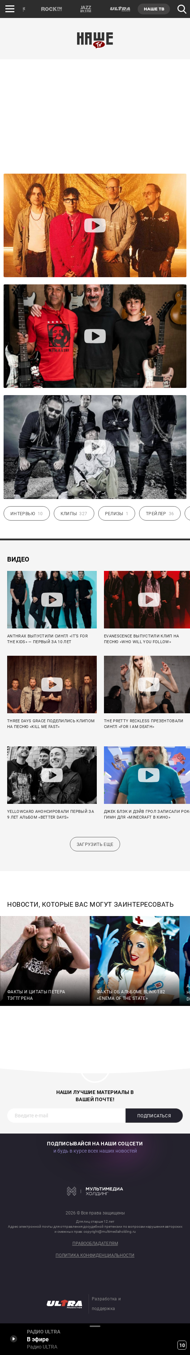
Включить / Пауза (13, 1339)
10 (182, 1345)
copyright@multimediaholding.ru (110, 1231)
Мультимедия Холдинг (95, 1191)
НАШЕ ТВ (154, 9)
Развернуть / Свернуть (95, 1326)
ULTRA (120, 9)
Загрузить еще (95, 844)
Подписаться (154, 1115)
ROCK (51, 9)
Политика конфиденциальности (95, 1255)
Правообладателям (95, 1243)
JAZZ (86, 9)
